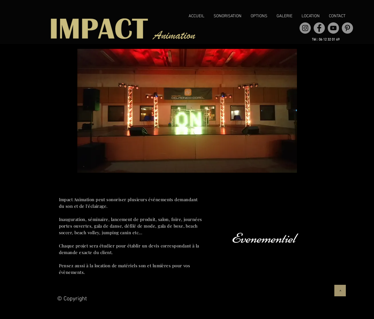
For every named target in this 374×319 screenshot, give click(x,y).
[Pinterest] (347, 28)
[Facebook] (319, 28)
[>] (340, 290)
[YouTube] (333, 28)
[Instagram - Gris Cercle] (305, 28)
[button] (227, 16)
